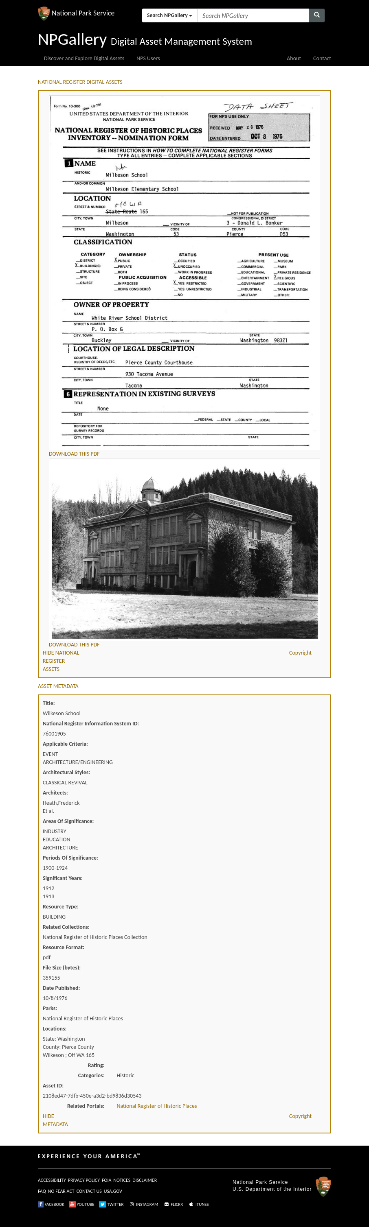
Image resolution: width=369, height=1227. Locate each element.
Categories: (91, 1075)
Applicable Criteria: (65, 743)
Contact (322, 58)
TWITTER (111, 1204)
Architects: (55, 792)
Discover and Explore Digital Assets (84, 58)
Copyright (300, 652)
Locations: (54, 1028)
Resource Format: (63, 947)
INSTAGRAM (143, 1204)
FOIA (106, 1180)
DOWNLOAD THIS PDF (74, 453)
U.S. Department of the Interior (272, 1189)
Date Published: (61, 988)
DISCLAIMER (144, 1180)
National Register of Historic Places (157, 1106)
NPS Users (148, 58)
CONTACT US (89, 1191)
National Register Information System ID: (91, 723)
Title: (49, 703)
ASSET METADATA (58, 686)
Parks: (50, 1008)
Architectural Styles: (66, 772)
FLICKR (173, 1204)
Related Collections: (66, 927)
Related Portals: (86, 1106)
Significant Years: (63, 878)
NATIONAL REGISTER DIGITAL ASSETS (80, 82)
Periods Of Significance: (70, 857)
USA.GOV (113, 1191)
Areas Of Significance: (68, 821)
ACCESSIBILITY (52, 1180)
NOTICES (121, 1180)
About (294, 58)
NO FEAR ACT (61, 1191)
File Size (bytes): (62, 967)
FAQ (42, 1191)
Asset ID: (53, 1085)
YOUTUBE (81, 1204)
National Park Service (260, 1182)
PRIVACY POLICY (84, 1180)
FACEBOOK (51, 1204)
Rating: (96, 1065)
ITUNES (198, 1204)
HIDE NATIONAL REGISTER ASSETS (61, 660)
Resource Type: (61, 906)
